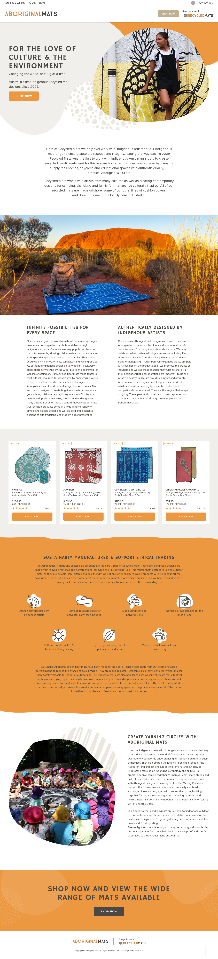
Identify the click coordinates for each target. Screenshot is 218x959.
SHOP (168, 13)
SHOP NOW (23, 96)
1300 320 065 (205, 3)
